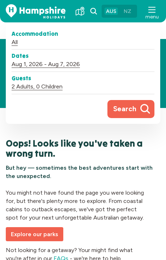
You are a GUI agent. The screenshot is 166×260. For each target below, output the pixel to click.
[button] (151, 11)
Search (124, 109)
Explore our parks (34, 234)
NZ (127, 11)
